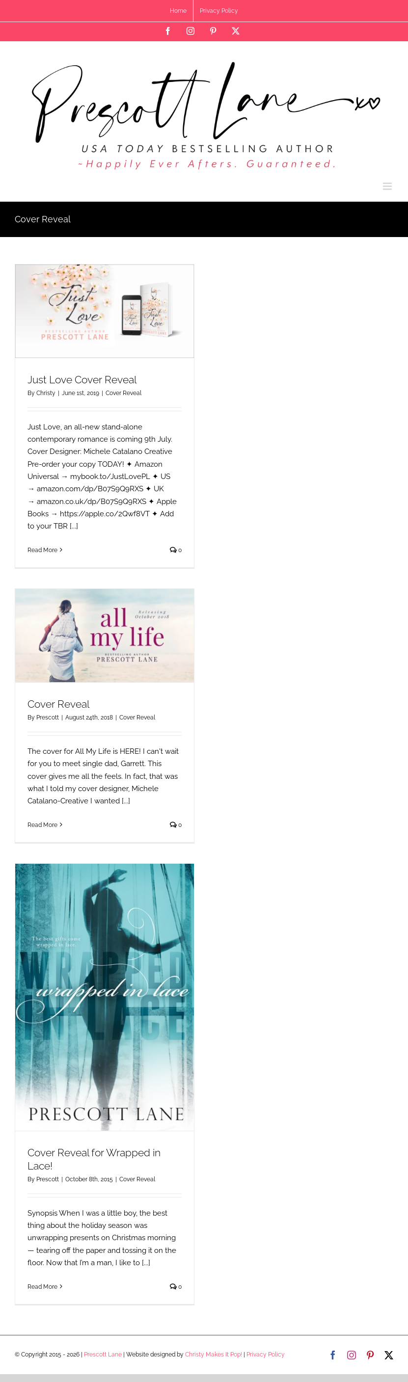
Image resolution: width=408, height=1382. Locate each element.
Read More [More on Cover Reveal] (42, 825)
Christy (45, 393)
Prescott (47, 717)
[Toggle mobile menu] (388, 186)
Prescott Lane (103, 1354)
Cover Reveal (123, 393)
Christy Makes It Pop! (213, 1354)
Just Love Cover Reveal (81, 379)
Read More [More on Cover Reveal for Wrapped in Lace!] (42, 1286)
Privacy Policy (265, 1354)
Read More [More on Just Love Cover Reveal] (42, 550)
